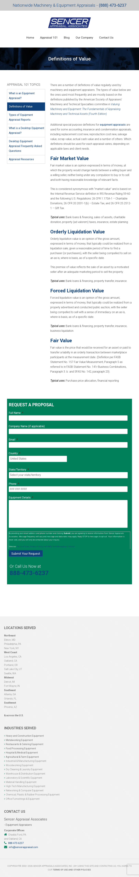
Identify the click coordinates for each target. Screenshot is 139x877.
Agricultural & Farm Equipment (22, 757)
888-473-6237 (29, 573)
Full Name (16, 413)
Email (13, 439)
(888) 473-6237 (112, 5)
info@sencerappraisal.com (23, 847)
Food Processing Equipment (21, 748)
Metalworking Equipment (19, 740)
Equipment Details (21, 497)
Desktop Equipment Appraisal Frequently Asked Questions (25, 146)
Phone (14, 483)
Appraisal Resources (21, 159)
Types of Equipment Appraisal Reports (21, 117)
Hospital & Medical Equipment (22, 752)
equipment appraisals (113, 124)
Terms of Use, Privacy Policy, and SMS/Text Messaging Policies (46, 546)
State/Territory (19, 469)
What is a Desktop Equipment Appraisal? (26, 130)
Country (14, 453)
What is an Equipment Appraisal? (22, 96)
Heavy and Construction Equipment (25, 735)
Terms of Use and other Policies (72, 869)
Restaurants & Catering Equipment (24, 744)
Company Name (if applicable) (27, 426)
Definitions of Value (21, 106)
